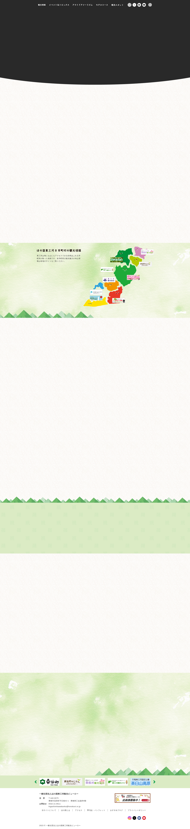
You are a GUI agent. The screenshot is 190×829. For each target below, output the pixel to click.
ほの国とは (65, 809)
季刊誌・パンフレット (96, 809)
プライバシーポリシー (137, 809)
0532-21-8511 (55, 803)
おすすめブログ (116, 809)
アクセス (78, 809)
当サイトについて (49, 809)
